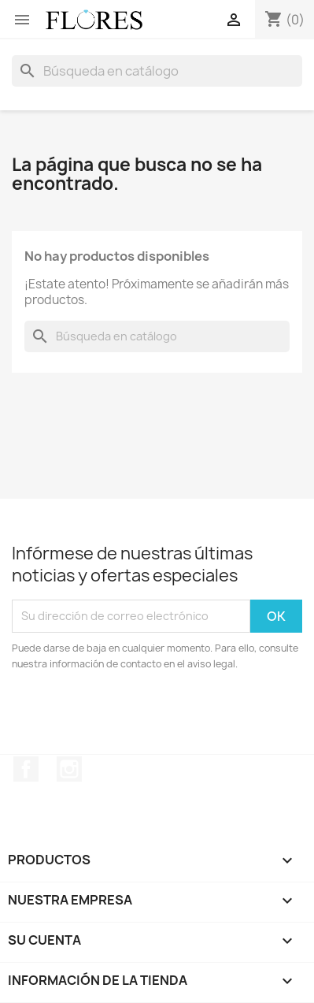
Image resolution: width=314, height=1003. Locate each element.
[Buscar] (157, 71)
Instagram (69, 769)
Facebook (26, 769)
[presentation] (143, 715)
